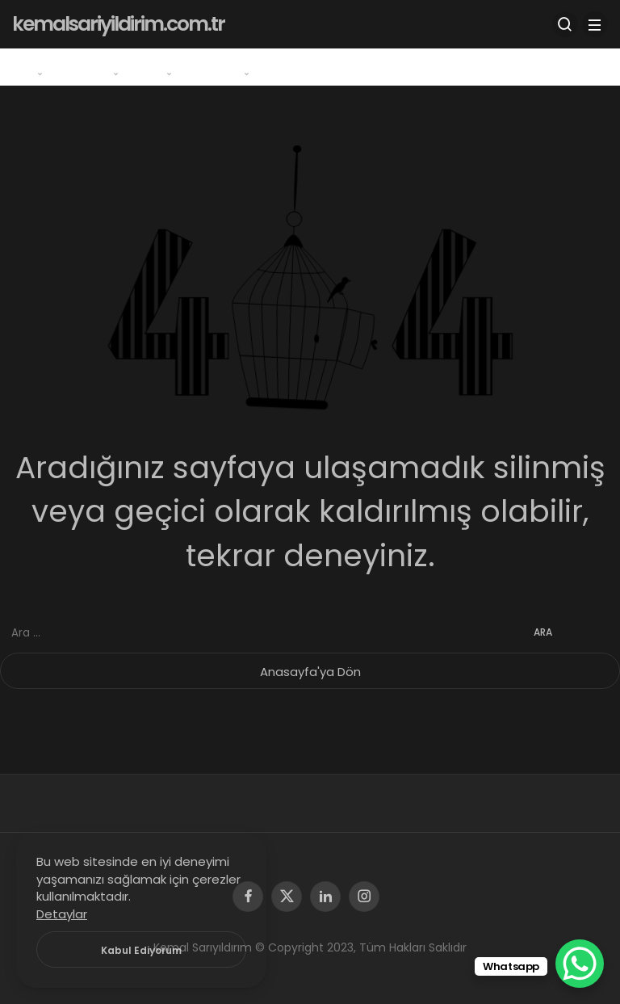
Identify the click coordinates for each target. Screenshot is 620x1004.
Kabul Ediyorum (141, 950)
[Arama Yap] (565, 24)
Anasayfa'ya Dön (310, 671)
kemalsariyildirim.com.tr (118, 24)
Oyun (162, 66)
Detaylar (61, 913)
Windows (228, 66)
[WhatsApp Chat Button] (579, 963)
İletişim (299, 66)
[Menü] (595, 24)
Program (97, 66)
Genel (31, 66)
